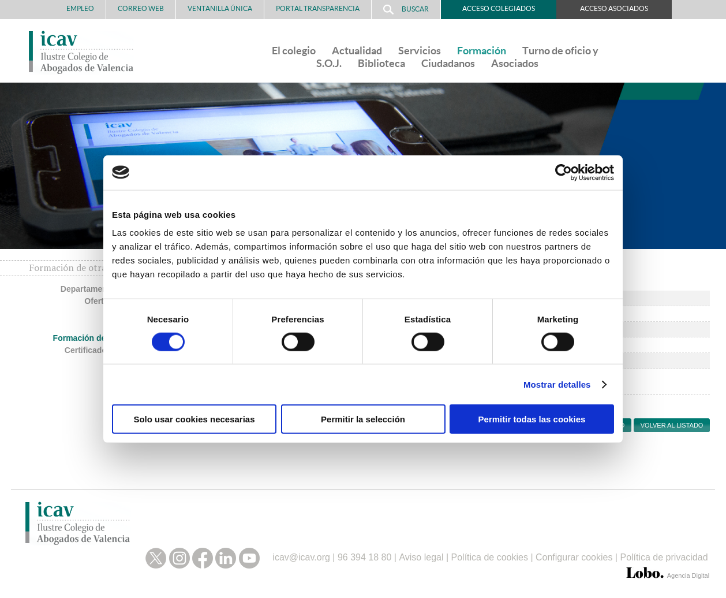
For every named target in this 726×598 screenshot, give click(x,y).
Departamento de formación (114, 289)
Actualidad (357, 50)
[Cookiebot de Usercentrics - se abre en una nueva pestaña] (563, 172)
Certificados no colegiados (116, 350)
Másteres (150, 325)
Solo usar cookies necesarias (194, 419)
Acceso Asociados (614, 8)
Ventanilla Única (220, 8)
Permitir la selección (363, 419)
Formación (481, 50)
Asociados (514, 63)
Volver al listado (672, 425)
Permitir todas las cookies (532, 419)
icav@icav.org (301, 557)
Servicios (419, 50)
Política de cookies (489, 557)
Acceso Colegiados (498, 8)
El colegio (294, 50)
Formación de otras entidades (110, 338)
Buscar (406, 9)
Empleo (80, 8)
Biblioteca (381, 63)
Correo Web (141, 8)
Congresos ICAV (135, 313)
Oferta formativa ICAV (125, 301)
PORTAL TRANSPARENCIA (318, 8)
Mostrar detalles (557, 384)
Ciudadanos (448, 63)
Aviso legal (421, 557)
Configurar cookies (574, 557)
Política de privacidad (664, 557)
